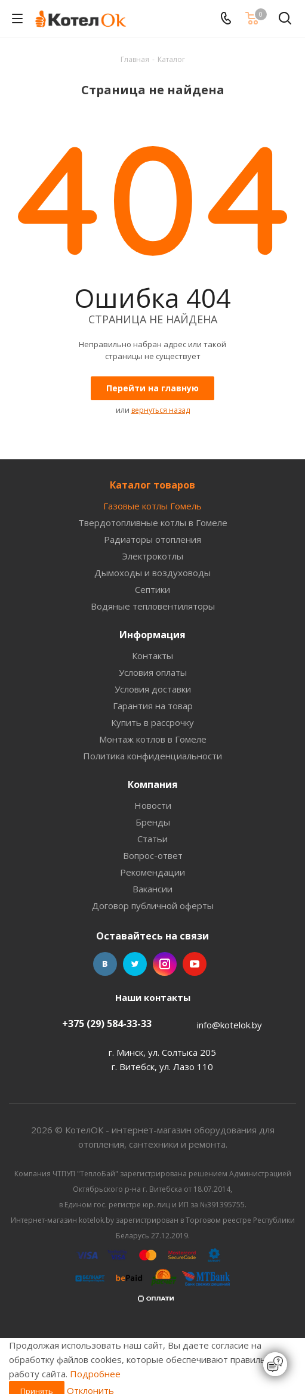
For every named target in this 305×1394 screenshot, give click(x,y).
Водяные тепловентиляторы (153, 606)
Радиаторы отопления (152, 539)
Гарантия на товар (153, 706)
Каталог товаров (152, 485)
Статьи (152, 839)
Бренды (152, 822)
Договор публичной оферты (153, 905)
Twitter (135, 964)
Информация (152, 634)
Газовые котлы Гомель (152, 506)
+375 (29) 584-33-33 (107, 1023)
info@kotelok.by (229, 1025)
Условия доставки (153, 689)
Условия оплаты (153, 672)
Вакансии (152, 889)
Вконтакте (105, 964)
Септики (152, 589)
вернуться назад (160, 410)
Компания (153, 784)
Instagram (165, 964)
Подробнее (95, 1374)
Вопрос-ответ (153, 855)
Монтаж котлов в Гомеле (153, 739)
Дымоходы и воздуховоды (152, 573)
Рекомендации (152, 872)
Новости (152, 805)
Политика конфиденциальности (152, 756)
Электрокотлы (152, 556)
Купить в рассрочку (152, 722)
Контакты (152, 656)
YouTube (195, 964)
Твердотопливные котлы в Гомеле (152, 522)
